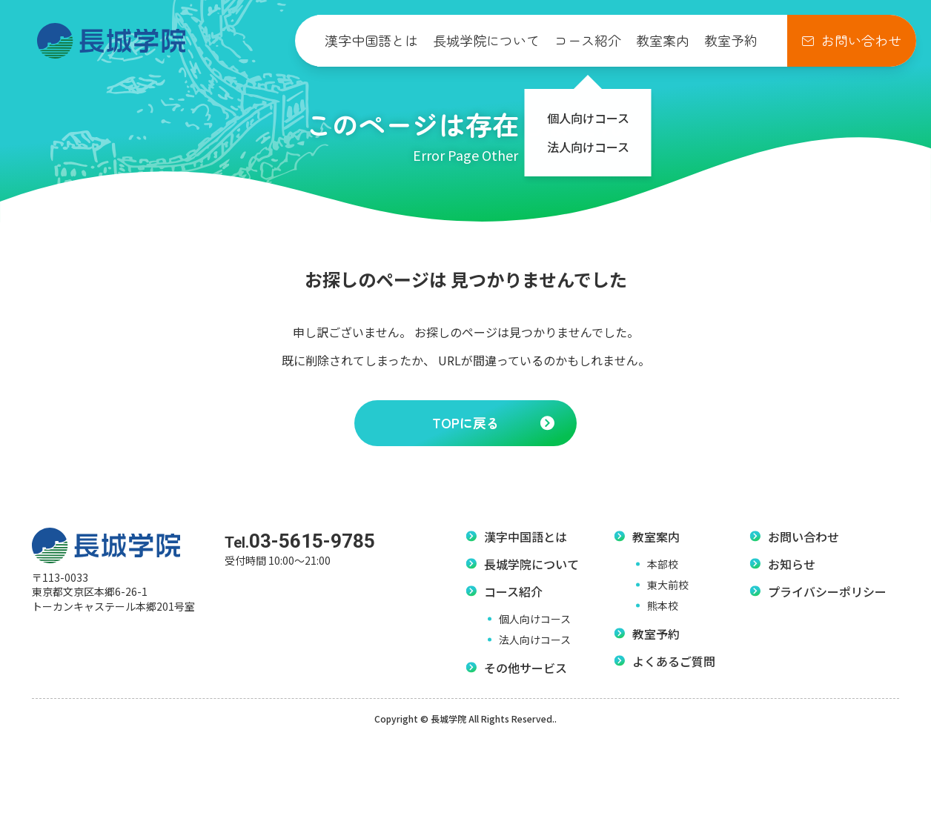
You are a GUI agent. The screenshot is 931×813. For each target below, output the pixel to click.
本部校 (662, 564)
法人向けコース (535, 639)
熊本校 (662, 605)
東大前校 (668, 584)
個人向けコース (535, 618)
